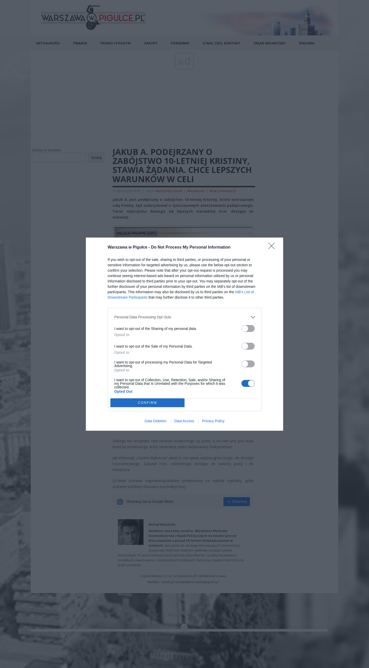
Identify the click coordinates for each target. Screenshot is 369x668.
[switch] (248, 328)
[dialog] (184, 334)
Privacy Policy (213, 421)
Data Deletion (155, 421)
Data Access (184, 421)
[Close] (273, 247)
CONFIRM (147, 403)
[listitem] (184, 317)
